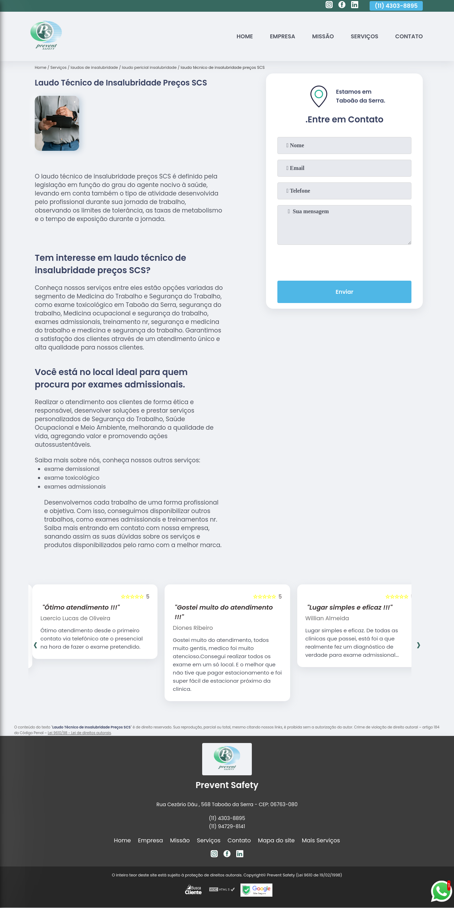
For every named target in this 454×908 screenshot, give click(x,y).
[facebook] (341, 5)
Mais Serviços (321, 840)
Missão (322, 36)
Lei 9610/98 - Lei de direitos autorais (79, 733)
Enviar (344, 292)
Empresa (281, 36)
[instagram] (329, 5)
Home (242, 36)
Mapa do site (276, 840)
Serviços (364, 36)
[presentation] (344, 261)
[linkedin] (354, 5)
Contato (409, 36)
